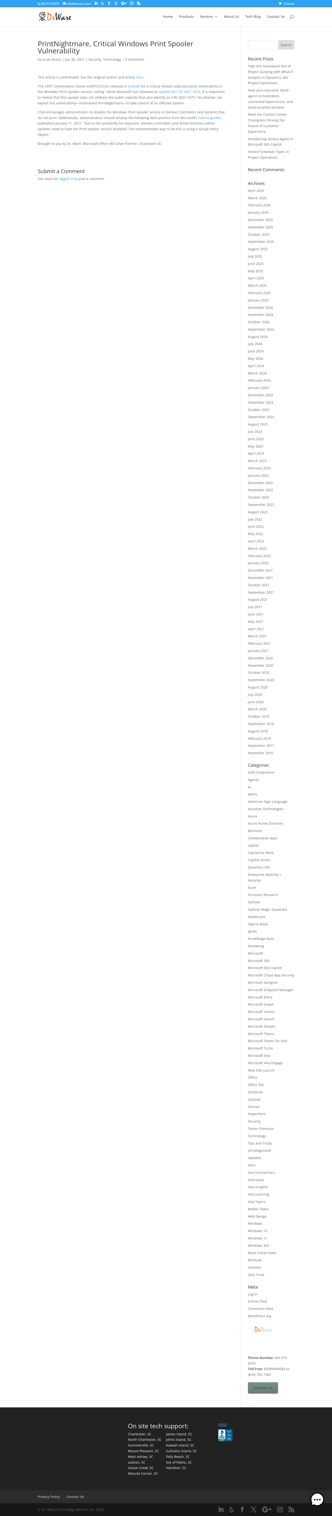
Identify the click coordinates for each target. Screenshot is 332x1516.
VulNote (134, 86)
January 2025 (258, 300)
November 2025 (260, 227)
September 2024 (261, 329)
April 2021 (256, 629)
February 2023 (259, 468)
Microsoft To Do (260, 1048)
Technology (112, 59)
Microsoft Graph (261, 1004)
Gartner (254, 902)
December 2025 (260, 219)
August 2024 (258, 336)
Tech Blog (253, 17)
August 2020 (258, 687)
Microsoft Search (261, 1019)
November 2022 (260, 490)
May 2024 (255, 358)
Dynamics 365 (259, 867)
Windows (255, 1223)
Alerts (252, 794)
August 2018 (258, 731)
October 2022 (258, 497)
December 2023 (260, 395)
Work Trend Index (262, 1253)
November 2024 (260, 314)
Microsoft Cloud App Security (271, 975)
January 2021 (258, 650)
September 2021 (261, 592)
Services (206, 17)
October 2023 (258, 409)
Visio (251, 1165)
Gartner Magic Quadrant (267, 909)
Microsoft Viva (259, 1055)
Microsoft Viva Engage (265, 1063)
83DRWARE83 (274, 1369)
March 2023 (257, 460)
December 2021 (260, 570)
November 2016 (260, 753)
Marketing (256, 946)
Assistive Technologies (266, 809)
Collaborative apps (263, 838)
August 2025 (258, 249)
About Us (231, 17)
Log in (252, 1294)
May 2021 (255, 621)
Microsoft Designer (263, 982)
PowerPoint (257, 1114)
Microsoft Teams (261, 1033)
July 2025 (255, 256)
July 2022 (255, 519)
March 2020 (257, 709)
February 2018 (259, 738)
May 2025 (255, 271)
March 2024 (257, 373)
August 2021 (258, 599)
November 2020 (260, 665)
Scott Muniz (52, 59)
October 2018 (258, 716)
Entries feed (257, 1301)
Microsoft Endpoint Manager (271, 990)
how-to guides (209, 118)
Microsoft (255, 953)
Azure (252, 816)
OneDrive (255, 1092)
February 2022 (259, 556)
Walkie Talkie (258, 1209)
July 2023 (255, 431)
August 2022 (258, 512)
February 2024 (259, 380)
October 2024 (258, 322)
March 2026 (257, 198)
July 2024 (255, 344)
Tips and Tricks (260, 1143)
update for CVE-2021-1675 (179, 91)
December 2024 (260, 307)
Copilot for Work (261, 852)
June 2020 (256, 702)
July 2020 (255, 694)
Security (94, 59)
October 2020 (258, 672)
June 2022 (256, 526)
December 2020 (260, 658)
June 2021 (256, 614)
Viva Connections (261, 1172)
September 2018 (261, 723)
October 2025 (258, 234)
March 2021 (257, 636)
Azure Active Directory (265, 823)
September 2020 (261, 680)
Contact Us (276, 17)
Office (252, 1077)
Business (255, 830)
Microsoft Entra (260, 997)
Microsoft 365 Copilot (265, 968)
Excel (252, 887)
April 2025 (256, 278)
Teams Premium (261, 1128)
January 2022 (258, 563)
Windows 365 (258, 1245)
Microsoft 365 (259, 960)
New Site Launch (261, 1070)
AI (249, 787)
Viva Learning (258, 1194)
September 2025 (261, 241)
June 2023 (256, 439)
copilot (253, 845)
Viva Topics (257, 1201)
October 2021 (258, 585)
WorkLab (255, 1260)
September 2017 (261, 745)
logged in (66, 178)
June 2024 (256, 351)
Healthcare (256, 917)
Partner (254, 1107)
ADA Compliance (261, 772)
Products (186, 17)
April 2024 (256, 366)
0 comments (134, 59)
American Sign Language (267, 801)
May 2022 (255, 534)
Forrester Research (263, 894)
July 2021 (255, 607)
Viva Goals (256, 1180)
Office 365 (256, 1084)
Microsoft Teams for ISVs (267, 1041)
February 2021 (259, 643)
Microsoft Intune (261, 1011)
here (139, 77)
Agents (253, 779)
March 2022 (257, 548)
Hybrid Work (258, 924)
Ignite (252, 931)
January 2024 (258, 387)
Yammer (254, 1267)
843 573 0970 (50, 4)
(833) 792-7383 (259, 1374)
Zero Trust (256, 1274)
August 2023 (258, 424)
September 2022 (261, 504)
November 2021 (260, 577)
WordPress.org (259, 1316)
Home (168, 17)
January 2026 (258, 212)
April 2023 (256, 453)
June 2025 (256, 263)
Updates (254, 1157)
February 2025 (259, 293)
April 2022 (256, 541)
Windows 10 (257, 1231)
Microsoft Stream (261, 1026)
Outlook (254, 1099)
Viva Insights (258, 1187)
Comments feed (260, 1308)
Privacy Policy (49, 1496)
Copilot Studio (259, 860)
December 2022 (260, 483)
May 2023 (255, 446)
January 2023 (258, 475)
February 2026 (259, 205)
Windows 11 (257, 1238)
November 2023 (260, 402)
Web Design (257, 1216)
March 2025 (257, 285)
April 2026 (256, 190)
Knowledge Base (261, 938)
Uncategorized (259, 1150)
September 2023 (261, 417)
